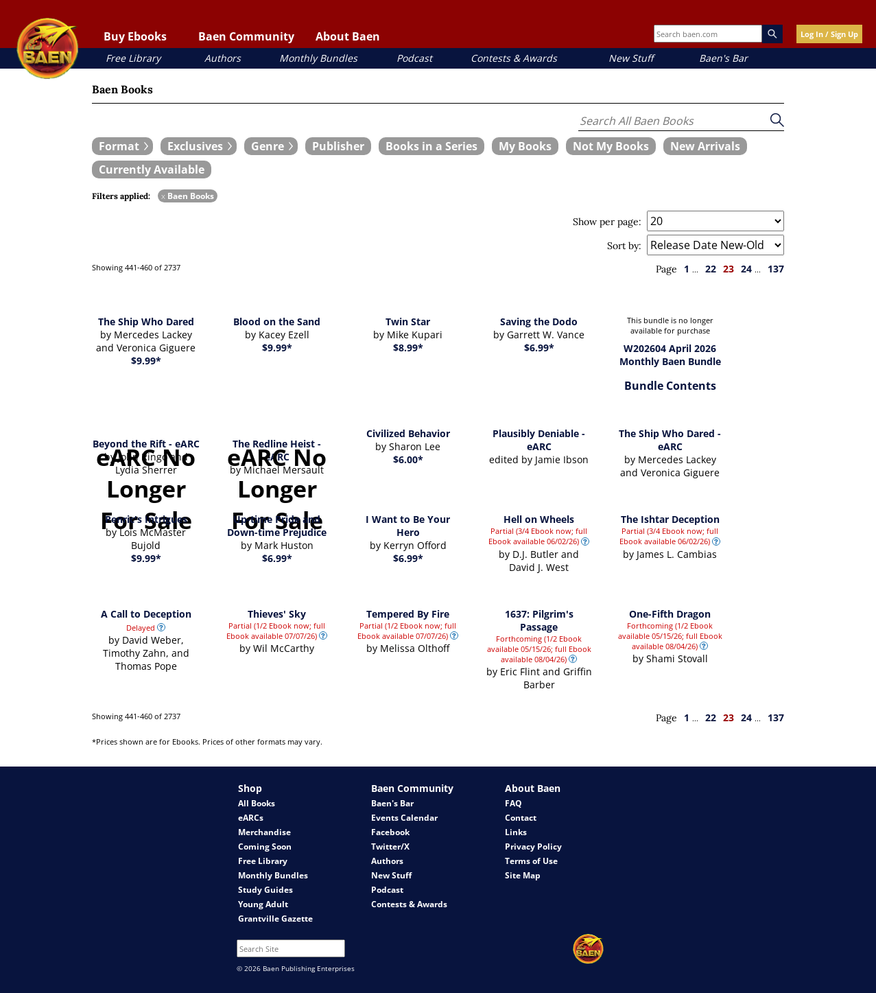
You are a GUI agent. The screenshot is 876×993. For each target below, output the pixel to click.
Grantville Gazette (275, 918)
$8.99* (408, 347)
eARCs (250, 817)
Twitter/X (390, 846)
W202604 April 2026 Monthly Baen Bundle (670, 355)
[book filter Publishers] (338, 146)
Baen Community (246, 36)
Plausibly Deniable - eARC (539, 440)
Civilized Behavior (408, 433)
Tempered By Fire (407, 613)
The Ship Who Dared (146, 321)
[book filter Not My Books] (611, 146)
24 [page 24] (746, 268)
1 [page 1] (686, 268)
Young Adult (263, 904)
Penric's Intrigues (146, 519)
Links (516, 832)
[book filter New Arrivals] (705, 146)
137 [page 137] (776, 268)
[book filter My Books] (525, 146)
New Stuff (630, 58)
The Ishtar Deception (670, 519)
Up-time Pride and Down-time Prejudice (277, 526)
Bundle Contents (670, 385)
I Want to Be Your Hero (408, 526)
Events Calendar (404, 817)
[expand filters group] (122, 146)
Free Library (133, 58)
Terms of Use (531, 861)
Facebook (390, 832)
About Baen (348, 36)
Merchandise (264, 832)
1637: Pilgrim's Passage (539, 620)
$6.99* (539, 347)
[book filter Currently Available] (151, 169)
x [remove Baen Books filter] (163, 196)
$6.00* (408, 459)
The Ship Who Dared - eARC (670, 440)
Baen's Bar (723, 58)
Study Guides (265, 890)
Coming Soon (265, 846)
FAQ (513, 803)
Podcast (414, 58)
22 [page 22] (710, 268)
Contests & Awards (514, 58)
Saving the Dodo (539, 321)
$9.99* (146, 360)
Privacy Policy (533, 846)
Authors (222, 58)
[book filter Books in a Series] (431, 146)
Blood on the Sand (276, 321)
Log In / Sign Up (829, 34)
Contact (520, 817)
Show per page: (607, 221)
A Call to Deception (146, 613)
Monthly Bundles (318, 58)
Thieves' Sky (277, 613)
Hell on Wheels (539, 519)
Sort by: (624, 246)
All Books (256, 803)
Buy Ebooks (135, 36)
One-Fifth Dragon (670, 613)
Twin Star (408, 321)
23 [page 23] (728, 268)
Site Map (523, 875)
